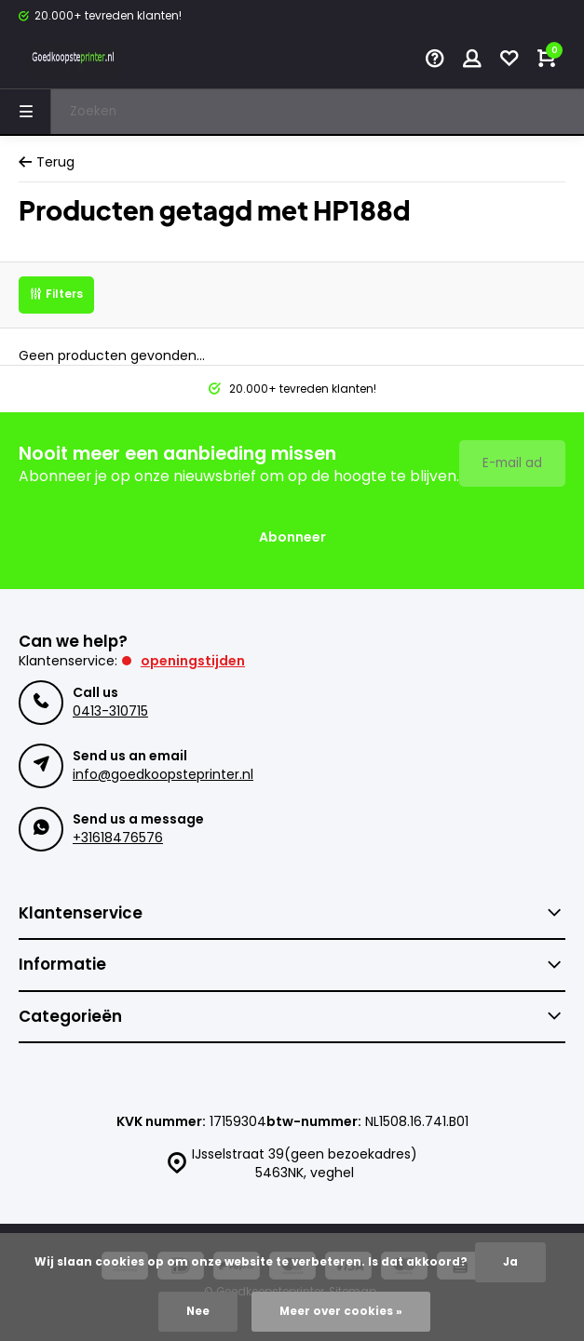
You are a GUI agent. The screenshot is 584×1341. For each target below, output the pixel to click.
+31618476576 (118, 837)
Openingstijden (193, 660)
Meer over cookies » (340, 1311)
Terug (47, 162)
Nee (198, 1311)
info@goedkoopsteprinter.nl (163, 774)
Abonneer (292, 537)
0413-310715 (110, 711)
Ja (510, 1261)
